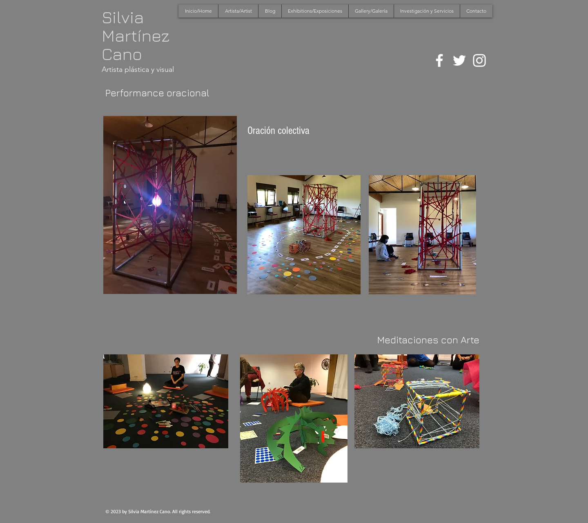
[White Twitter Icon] (459, 60)
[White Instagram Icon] (479, 60)
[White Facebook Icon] (439, 60)
